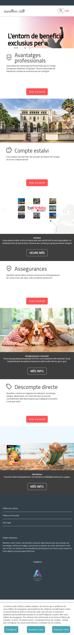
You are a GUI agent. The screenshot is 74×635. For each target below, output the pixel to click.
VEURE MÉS (37, 288)
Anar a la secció (37, 127)
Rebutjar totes (61, 629)
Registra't (15, 73)
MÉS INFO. (37, 406)
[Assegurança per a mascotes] (37, 406)
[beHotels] (37, 288)
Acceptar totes (36, 629)
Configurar (11, 629)
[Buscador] (61, 10)
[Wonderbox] (37, 521)
